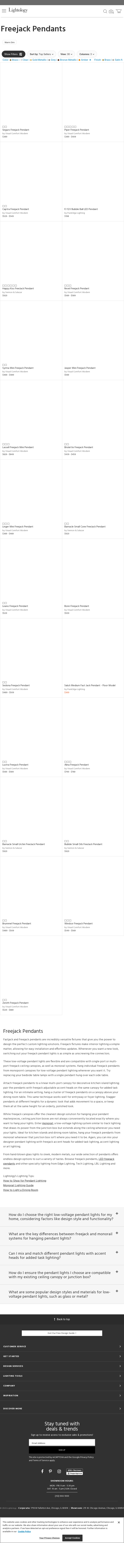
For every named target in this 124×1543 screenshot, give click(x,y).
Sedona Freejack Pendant (16, 686)
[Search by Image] (111, 11)
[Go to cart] (118, 10)
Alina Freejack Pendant (76, 766)
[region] (62, 1530)
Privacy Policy (87, 1481)
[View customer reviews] (74, 1496)
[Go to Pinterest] (51, 1495)
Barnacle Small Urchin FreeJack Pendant (23, 845)
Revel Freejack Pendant (76, 290)
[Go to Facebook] (43, 1495)
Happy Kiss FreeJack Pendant (18, 290)
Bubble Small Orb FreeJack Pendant (83, 845)
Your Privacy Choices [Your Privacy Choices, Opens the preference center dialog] (49, 1538)
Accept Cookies (72, 1538)
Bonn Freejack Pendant (76, 607)
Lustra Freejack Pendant (15, 766)
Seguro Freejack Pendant (15, 131)
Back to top (62, 1343)
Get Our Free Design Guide (62, 1357)
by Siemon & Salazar (12, 293)
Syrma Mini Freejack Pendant (18, 369)
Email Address (38, 1467)
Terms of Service (41, 1485)
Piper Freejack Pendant (76, 131)
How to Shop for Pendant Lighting (24, 1182)
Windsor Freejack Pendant (78, 925)
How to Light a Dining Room (20, 1191)
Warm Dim (11, 42)
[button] (4, 11)
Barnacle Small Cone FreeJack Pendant (85, 528)
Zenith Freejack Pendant (15, 1004)
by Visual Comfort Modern (15, 135)
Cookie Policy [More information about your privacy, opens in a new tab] (24, 1531)
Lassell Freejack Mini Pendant (18, 448)
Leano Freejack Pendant (15, 607)
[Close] (118, 1522)
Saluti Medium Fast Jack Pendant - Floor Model (89, 686)
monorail (47, 1124)
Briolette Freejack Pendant (78, 448)
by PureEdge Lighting (74, 214)
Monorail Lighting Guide (18, 1186)
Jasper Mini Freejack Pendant (80, 369)
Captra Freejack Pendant (15, 210)
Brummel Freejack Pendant (16, 925)
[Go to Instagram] (59, 1495)
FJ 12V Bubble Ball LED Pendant (81, 210)
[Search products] (105, 11)
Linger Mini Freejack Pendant (17, 528)
